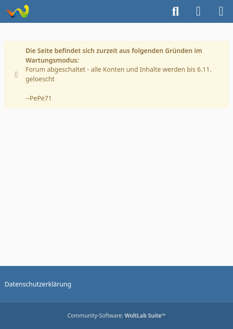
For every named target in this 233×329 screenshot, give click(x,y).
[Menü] (221, 11)
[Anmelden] (198, 11)
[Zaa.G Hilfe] (17, 11)
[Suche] (175, 11)
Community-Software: (116, 315)
